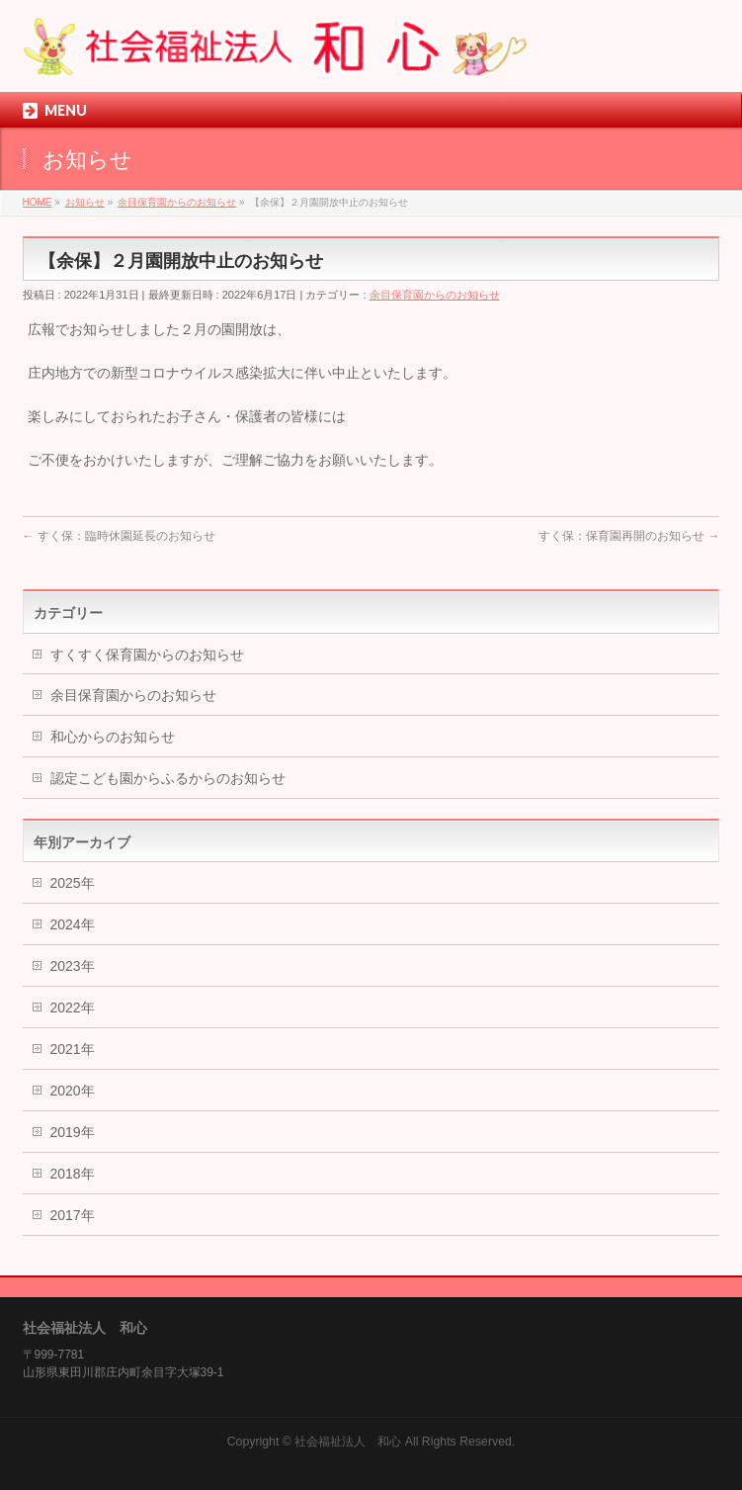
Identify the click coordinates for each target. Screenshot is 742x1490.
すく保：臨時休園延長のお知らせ (119, 536)
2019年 (72, 1132)
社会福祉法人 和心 (347, 1441)
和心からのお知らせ (112, 737)
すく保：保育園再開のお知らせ (628, 536)
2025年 (72, 883)
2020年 (72, 1090)
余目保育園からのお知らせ (435, 295)
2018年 (72, 1174)
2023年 (72, 966)
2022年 (72, 1007)
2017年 (72, 1215)
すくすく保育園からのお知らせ (147, 654)
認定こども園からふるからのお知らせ (168, 778)
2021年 (72, 1049)
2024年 (72, 924)
